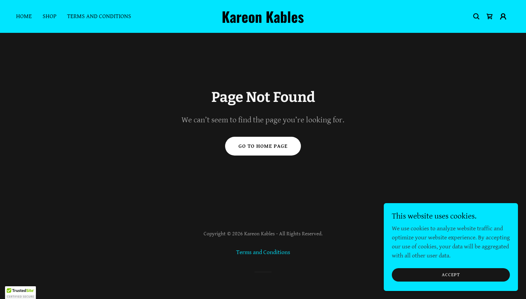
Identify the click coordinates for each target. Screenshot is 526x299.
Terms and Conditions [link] (99, 16)
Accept (451, 275)
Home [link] (24, 16)
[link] (263, 20)
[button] (503, 16)
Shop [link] (49, 16)
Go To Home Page (263, 146)
